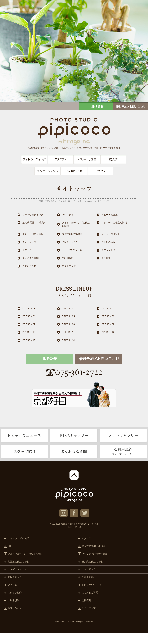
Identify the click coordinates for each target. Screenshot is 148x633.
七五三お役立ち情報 (32, 234)
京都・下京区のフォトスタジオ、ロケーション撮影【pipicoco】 (66, 201)
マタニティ (61, 159)
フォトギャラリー (31, 242)
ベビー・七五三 (87, 159)
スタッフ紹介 (108, 250)
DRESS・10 (28, 332)
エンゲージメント (47, 171)
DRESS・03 (107, 308)
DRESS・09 (107, 324)
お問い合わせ (29, 266)
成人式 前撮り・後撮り (113, 159)
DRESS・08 (68, 324)
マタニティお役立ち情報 (114, 222)
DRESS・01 (28, 308)
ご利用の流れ (74, 171)
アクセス (100, 171)
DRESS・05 (68, 316)
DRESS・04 (28, 316)
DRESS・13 (28, 340)
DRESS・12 (107, 332)
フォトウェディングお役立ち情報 (76, 224)
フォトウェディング (34, 159)
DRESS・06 (107, 316)
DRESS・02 (68, 308)
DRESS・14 (68, 340)
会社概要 (106, 258)
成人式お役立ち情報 (72, 234)
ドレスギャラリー (71, 242)
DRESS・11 (68, 332)
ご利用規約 (67, 258)
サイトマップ (69, 266)
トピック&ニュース (72, 250)
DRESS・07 (28, 324)
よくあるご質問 (30, 258)
